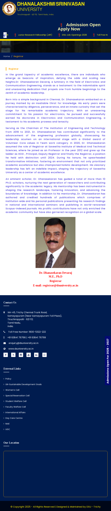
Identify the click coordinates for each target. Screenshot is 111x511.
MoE (6, 423)
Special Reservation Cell (16, 395)
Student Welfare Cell (14, 401)
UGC (6, 429)
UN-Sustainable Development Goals (22, 384)
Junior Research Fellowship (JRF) (34, 35)
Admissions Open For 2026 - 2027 (108, 361)
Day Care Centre (13, 418)
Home (6, 56)
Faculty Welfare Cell (14, 406)
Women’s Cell (11, 390)
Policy (7, 378)
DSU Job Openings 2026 (73, 35)
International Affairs (14, 412)
